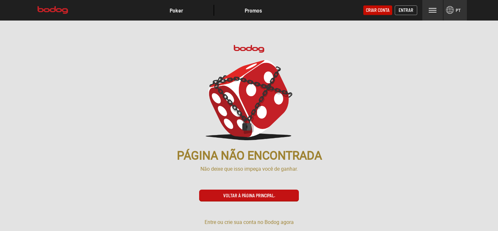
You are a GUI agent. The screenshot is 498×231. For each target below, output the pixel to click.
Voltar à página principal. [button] (249, 195)
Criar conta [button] (378, 10)
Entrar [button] (406, 10)
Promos (253, 10)
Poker (176, 10)
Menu (432, 10)
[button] (176, 10)
